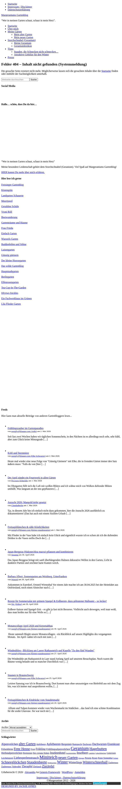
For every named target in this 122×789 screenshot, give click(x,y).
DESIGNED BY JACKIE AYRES (18, 786)
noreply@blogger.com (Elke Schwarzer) (28, 456)
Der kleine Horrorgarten (13, 260)
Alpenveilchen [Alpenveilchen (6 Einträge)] (9, 744)
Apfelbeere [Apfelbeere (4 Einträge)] (41, 744)
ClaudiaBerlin (17, 505)
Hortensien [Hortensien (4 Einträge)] (27, 753)
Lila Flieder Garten (11, 304)
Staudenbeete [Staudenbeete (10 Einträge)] (37, 762)
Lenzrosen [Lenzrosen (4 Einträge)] (111, 753)
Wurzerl (14, 579)
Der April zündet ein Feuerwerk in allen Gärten (32, 477)
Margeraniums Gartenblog (14, 15)
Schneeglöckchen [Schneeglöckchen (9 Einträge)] (13, 762)
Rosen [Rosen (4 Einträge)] (94, 758)
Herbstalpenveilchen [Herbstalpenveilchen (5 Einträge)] (11, 753)
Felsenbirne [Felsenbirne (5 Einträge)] (7, 749)
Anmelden (80, 772)
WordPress (67, 772)
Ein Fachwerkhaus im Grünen (16, 298)
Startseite (106, 71)
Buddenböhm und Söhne (13, 244)
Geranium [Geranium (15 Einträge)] (80, 748)
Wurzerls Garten (9, 239)
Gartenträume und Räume (14, 222)
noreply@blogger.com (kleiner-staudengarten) (31, 530)
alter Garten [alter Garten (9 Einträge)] (27, 744)
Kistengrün (7, 190)
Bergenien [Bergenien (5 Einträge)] (66, 744)
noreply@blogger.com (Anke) (24, 431)
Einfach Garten (9, 233)
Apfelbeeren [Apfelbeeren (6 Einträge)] (54, 744)
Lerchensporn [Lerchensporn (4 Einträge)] (7, 758)
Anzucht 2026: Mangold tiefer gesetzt (27, 502)
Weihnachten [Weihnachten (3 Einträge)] (52, 763)
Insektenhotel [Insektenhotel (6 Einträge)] (57, 752)
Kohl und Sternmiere (18, 453)
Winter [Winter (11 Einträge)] (62, 762)
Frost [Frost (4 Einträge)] (33, 749)
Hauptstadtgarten (10, 271)
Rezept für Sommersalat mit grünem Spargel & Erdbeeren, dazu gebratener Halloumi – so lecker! (57, 601)
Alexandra (30, 772)
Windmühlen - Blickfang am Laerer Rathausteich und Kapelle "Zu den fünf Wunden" (51, 650)
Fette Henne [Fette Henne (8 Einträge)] (22, 749)
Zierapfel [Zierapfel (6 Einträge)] (27, 766)
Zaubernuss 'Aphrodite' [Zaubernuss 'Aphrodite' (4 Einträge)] (11, 766)
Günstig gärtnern (9, 255)
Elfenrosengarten (10, 282)
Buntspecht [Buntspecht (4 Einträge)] (77, 744)
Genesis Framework (50, 772)
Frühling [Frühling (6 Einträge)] (41, 749)
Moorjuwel (7, 201)
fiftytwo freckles (9, 293)
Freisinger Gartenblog (12, 184)
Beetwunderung (9, 217)
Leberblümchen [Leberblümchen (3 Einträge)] (100, 753)
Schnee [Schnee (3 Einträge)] (115, 758)
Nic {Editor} (16, 604)
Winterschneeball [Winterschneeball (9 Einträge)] (95, 762)
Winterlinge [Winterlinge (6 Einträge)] (75, 762)
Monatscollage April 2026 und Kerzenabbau (30, 625)
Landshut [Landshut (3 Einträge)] (91, 753)
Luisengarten (8, 249)
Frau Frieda (7, 228)
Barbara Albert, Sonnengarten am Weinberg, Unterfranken (37, 576)
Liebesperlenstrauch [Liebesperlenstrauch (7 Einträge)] (26, 757)
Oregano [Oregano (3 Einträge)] (81, 758)
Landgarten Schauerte (12, 195)
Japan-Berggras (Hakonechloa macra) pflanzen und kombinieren (40, 551)
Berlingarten (7, 276)
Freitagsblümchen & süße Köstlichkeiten (28, 527)
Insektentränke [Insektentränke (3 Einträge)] (71, 753)
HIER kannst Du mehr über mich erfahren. (23, 172)
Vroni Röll (6, 211)
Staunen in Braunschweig (21, 675)
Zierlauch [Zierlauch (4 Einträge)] (37, 766)
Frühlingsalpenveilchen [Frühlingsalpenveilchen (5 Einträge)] (58, 749)
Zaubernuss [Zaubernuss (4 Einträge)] (113, 762)
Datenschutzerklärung (74, 777)
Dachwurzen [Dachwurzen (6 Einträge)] (99, 744)
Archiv (4, 727)
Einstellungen (100, 783)
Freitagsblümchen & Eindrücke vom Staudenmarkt (33, 700)
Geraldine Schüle (10, 206)
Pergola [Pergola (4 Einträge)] (88, 758)
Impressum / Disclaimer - (50, 777)
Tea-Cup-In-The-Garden (13, 287)
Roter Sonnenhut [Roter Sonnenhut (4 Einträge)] (105, 758)
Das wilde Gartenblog (12, 266)
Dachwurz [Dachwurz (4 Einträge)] (87, 744)
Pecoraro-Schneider (19, 480)
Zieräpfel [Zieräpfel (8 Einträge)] (48, 766)
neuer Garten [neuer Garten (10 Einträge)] (68, 757)
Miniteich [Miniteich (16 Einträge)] (48, 757)
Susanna (14, 555)
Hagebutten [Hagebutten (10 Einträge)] (98, 749)
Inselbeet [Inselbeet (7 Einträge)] (82, 752)
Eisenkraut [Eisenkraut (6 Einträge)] (113, 744)
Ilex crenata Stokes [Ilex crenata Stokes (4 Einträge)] (41, 753)
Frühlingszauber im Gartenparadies (26, 428)
